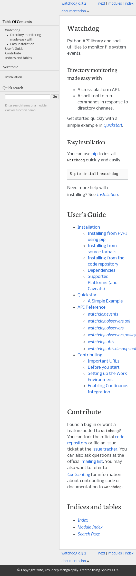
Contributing (89, 355)
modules (115, 4)
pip (94, 154)
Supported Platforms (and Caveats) (103, 283)
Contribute (13, 53)
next (101, 4)
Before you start (104, 367)
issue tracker (104, 449)
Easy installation (22, 44)
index (129, 4)
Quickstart (87, 295)
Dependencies (101, 270)
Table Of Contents (17, 21)
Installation (88, 227)
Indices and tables (18, 58)
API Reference (91, 307)
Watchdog (12, 30)
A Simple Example (105, 301)
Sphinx (106, 571)
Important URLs (104, 361)
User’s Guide (14, 49)
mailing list (92, 462)
